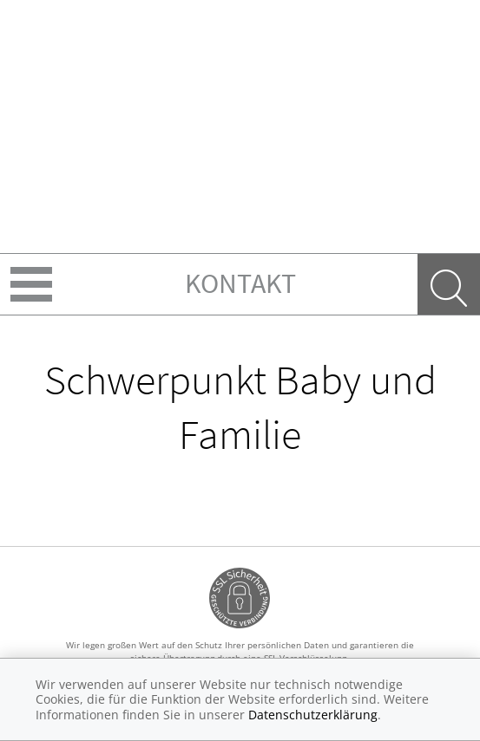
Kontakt (240, 283)
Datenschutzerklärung (313, 714)
